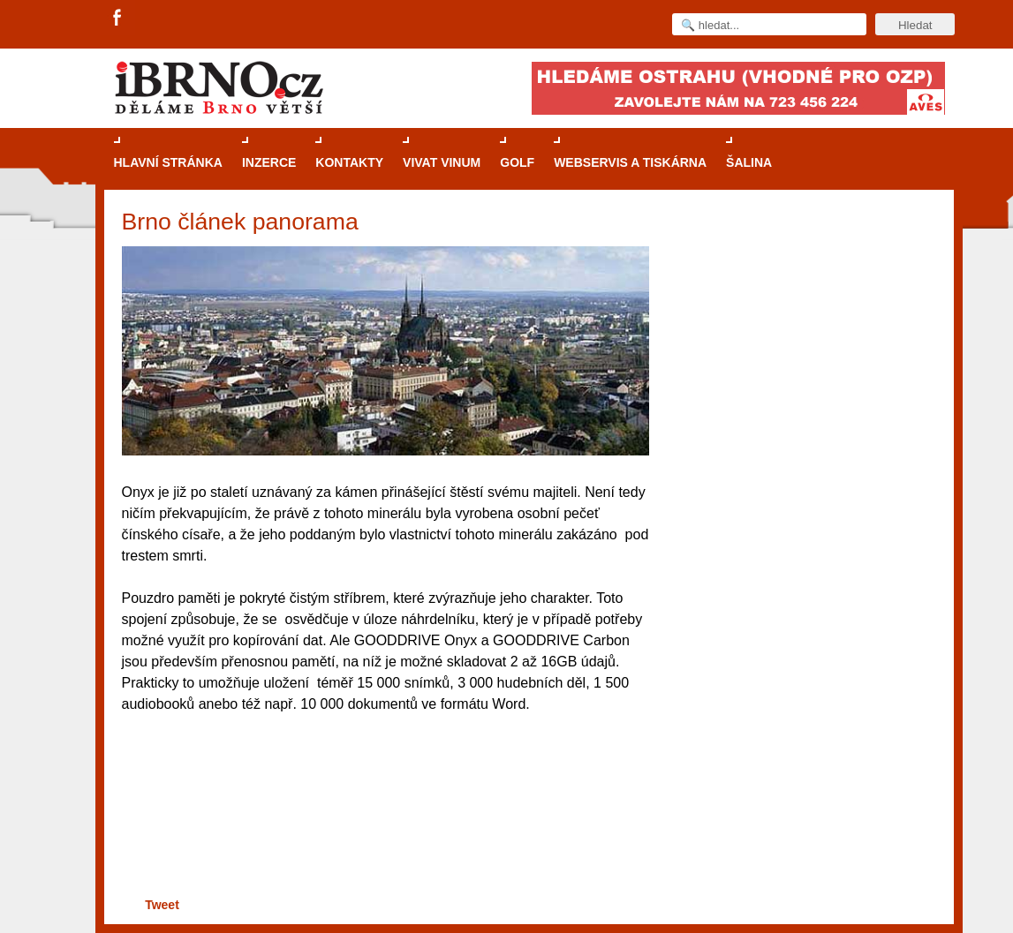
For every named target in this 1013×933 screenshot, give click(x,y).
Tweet (162, 905)
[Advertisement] (383, 833)
